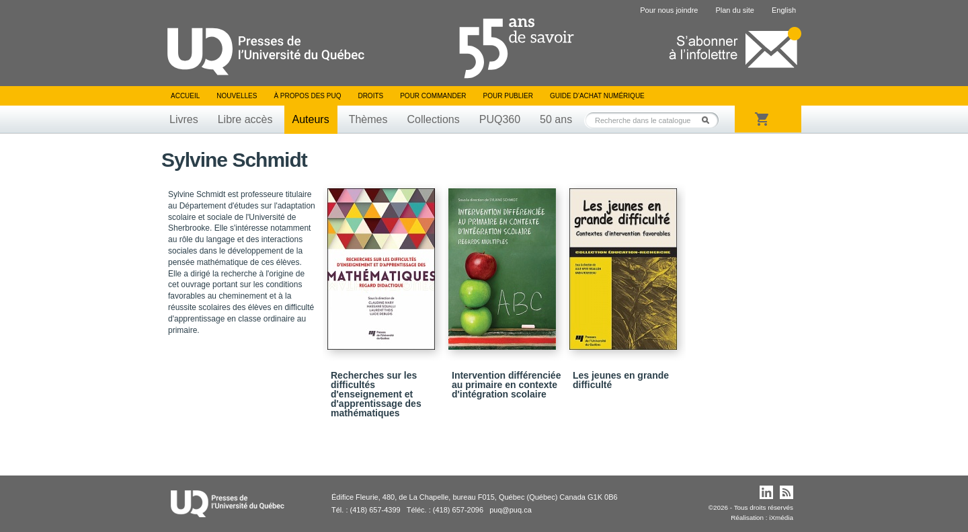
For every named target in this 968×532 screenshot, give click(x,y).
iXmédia (781, 517)
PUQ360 (499, 119)
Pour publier (508, 96)
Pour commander (433, 96)
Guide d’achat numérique (597, 96)
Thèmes (368, 119)
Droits (370, 96)
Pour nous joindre (669, 10)
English (784, 10)
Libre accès (245, 119)
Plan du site (734, 10)
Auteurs (310, 119)
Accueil (185, 96)
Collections (433, 119)
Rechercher (709, 120)
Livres (183, 119)
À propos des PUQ (307, 96)
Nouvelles (236, 96)
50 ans (556, 119)
